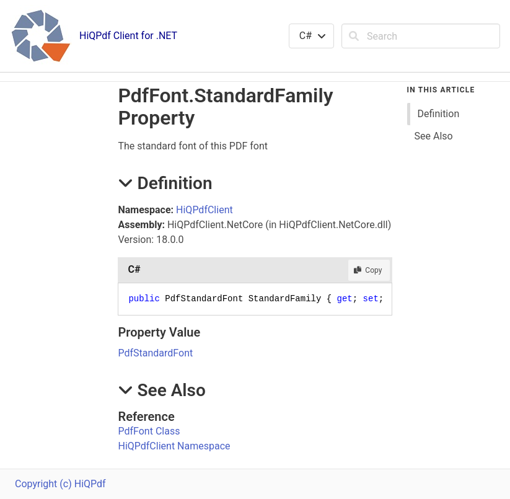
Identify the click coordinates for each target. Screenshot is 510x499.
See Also (434, 136)
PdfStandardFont (155, 353)
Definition (439, 114)
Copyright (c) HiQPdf (60, 484)
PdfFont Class (149, 431)
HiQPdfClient (204, 210)
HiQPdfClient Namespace (174, 446)
